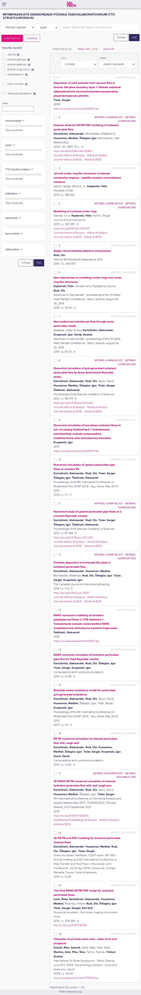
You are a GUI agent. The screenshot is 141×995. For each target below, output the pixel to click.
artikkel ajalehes (19, 64)
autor (10, 145)
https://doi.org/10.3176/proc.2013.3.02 (73, 402)
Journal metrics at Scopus (69, 155)
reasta (103, 58)
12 (60, 555)
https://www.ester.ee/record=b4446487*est (76, 641)
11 (59, 503)
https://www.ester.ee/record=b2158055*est (76, 108)
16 (60, 733)
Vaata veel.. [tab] (88, 49)
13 (60, 610)
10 (60, 459)
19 (60, 885)
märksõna (13, 193)
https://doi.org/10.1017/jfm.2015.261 (71, 228)
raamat (13, 54)
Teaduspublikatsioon (21, 93)
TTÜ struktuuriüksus (19, 169)
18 (60, 833)
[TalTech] (71, 4)
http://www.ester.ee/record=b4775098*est (76, 978)
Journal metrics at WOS (68, 159)
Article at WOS (92, 159)
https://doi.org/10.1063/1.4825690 (71, 815)
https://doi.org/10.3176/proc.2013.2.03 (73, 537)
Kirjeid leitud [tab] (62, 49)
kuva (63, 58)
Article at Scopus (97, 155)
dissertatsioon (17, 74)
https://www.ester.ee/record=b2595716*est (76, 451)
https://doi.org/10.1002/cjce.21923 (71, 592)
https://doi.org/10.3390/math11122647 (73, 151)
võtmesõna (14, 249)
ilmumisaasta (15, 121)
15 (60, 685)
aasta (5, 103)
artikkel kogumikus (21, 69)
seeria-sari (13, 218)
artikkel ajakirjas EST (109, 117)
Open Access (17, 84)
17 (60, 773)
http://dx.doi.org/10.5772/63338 (70, 925)
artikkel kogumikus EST (108, 773)
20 (60, 934)
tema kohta (14, 233)
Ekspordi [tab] (109, 49)
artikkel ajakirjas (18, 59)
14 (60, 649)
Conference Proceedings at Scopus (75, 820)
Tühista (121, 37)
